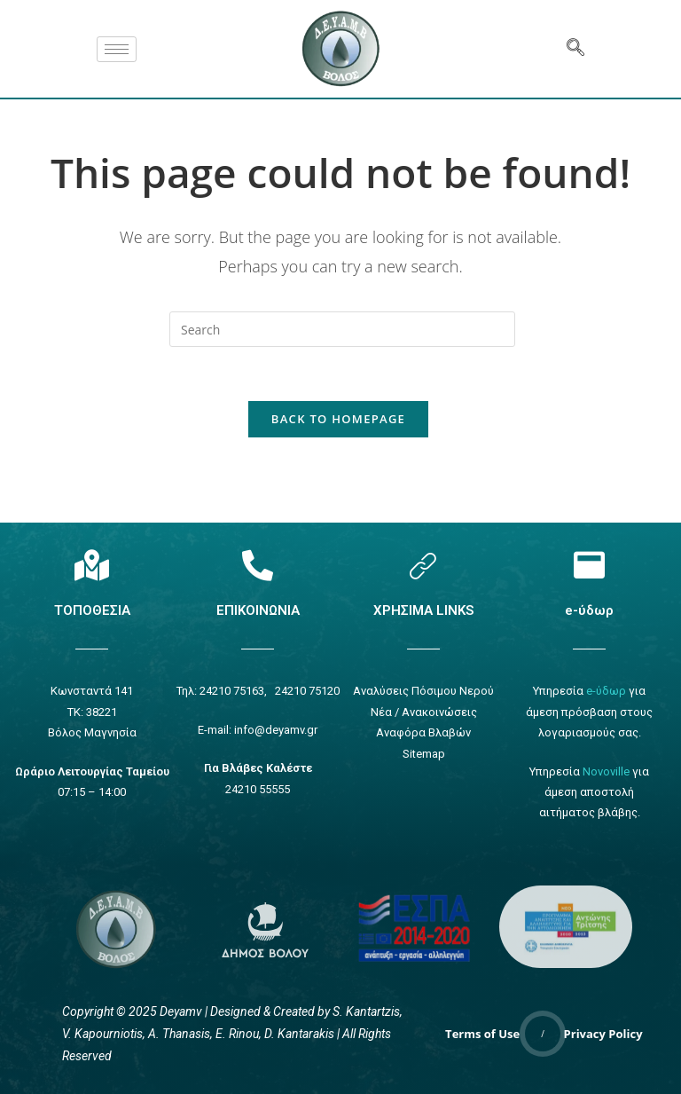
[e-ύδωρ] (589, 564)
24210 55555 (257, 789)
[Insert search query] (342, 329)
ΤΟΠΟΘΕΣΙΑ (92, 610)
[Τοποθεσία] (91, 564)
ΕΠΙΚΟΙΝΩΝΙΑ (258, 610)
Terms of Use (482, 1034)
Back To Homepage (338, 419)
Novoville (606, 771)
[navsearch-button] (575, 49)
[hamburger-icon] (117, 49)
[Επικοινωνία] (257, 564)
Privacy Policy (603, 1034)
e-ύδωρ (589, 610)
